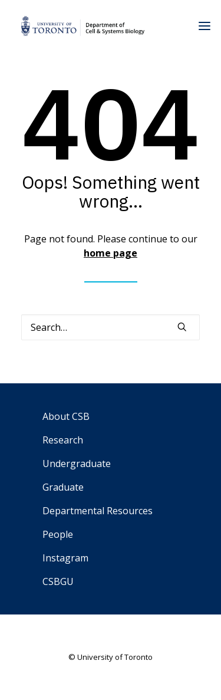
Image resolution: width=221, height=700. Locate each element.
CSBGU (58, 581)
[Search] (110, 327)
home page (110, 253)
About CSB (66, 416)
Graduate (63, 487)
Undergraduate (76, 463)
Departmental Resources (97, 510)
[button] (182, 327)
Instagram (65, 557)
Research (62, 439)
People (57, 534)
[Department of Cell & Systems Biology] (82, 26)
